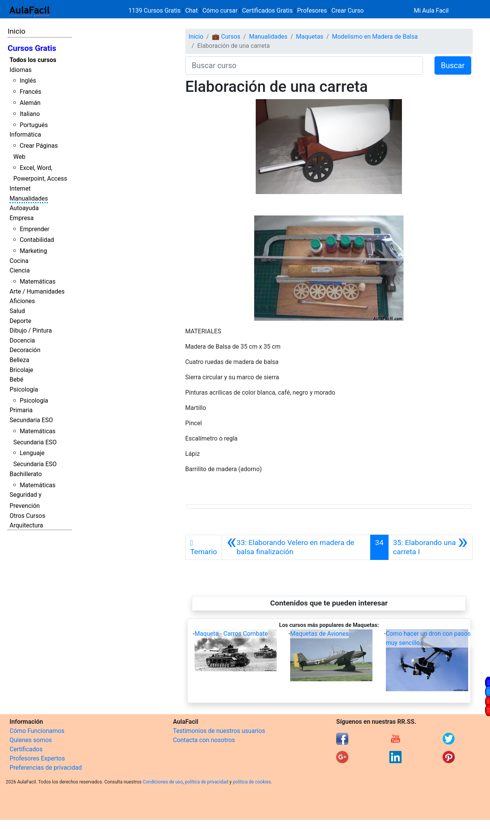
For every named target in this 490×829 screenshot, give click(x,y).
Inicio (16, 31)
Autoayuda (24, 208)
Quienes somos (31, 740)
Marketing (33, 251)
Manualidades (29, 198)
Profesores (312, 10)
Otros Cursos (27, 515)
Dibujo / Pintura (31, 330)
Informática (25, 134)
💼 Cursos (226, 36)
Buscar (453, 65)
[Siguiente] (430, 547)
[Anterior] (296, 547)
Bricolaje (21, 370)
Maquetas (309, 36)
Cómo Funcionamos (37, 730)
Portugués (34, 125)
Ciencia (20, 270)
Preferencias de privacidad (46, 767)
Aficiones (22, 301)
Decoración (25, 350)
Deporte (20, 321)
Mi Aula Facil (431, 10)
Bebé (16, 379)
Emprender (34, 229)
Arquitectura (26, 525)
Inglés (28, 80)
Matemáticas (38, 281)
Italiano (30, 113)
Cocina (19, 260)
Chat (191, 10)
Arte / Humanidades (37, 291)
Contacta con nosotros (204, 740)
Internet (20, 188)
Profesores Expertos (37, 758)
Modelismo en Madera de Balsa (375, 36)
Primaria (21, 410)
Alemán (30, 102)
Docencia (22, 340)
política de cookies (252, 782)
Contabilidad (37, 239)
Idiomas (20, 69)
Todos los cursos (33, 60)
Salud (17, 311)
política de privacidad (206, 782)
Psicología (24, 389)
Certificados (26, 749)
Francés (30, 91)
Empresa (22, 218)
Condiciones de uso (163, 782)
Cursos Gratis (32, 48)
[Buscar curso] (304, 65)
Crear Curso (348, 10)
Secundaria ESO (31, 420)
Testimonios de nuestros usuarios (219, 730)
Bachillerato (26, 474)
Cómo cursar (220, 10)
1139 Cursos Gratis (155, 10)
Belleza (19, 360)
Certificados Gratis (267, 10)
